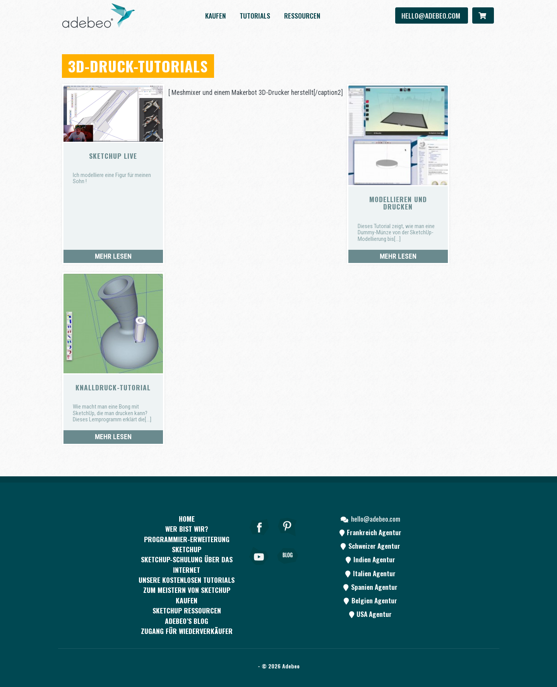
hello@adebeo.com (431, 15)
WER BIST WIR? (186, 529)
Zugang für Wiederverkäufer (187, 631)
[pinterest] (287, 537)
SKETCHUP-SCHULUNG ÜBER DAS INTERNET (187, 564)
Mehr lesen (113, 256)
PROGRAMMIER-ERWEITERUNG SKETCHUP (187, 544)
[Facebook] (259, 537)
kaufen (215, 15)
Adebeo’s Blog (186, 621)
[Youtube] (259, 567)
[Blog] (287, 567)
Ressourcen (302, 15)
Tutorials (255, 15)
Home (187, 519)
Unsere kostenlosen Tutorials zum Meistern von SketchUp (187, 585)
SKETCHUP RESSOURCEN (187, 610)
